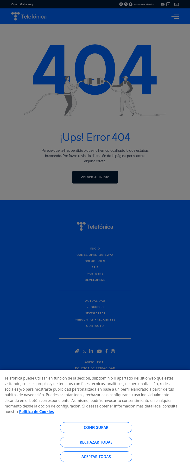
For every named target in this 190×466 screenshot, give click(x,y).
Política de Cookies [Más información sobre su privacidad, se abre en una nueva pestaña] (36, 414)
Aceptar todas (96, 459)
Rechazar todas (96, 444)
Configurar (96, 430)
